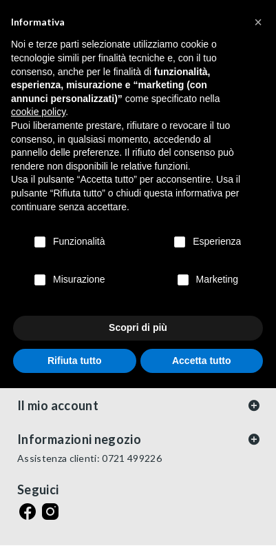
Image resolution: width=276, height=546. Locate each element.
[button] (258, 22)
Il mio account (57, 405)
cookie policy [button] (38, 111)
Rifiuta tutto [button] (74, 360)
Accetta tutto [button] (201, 360)
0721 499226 (132, 458)
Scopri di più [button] (138, 327)
